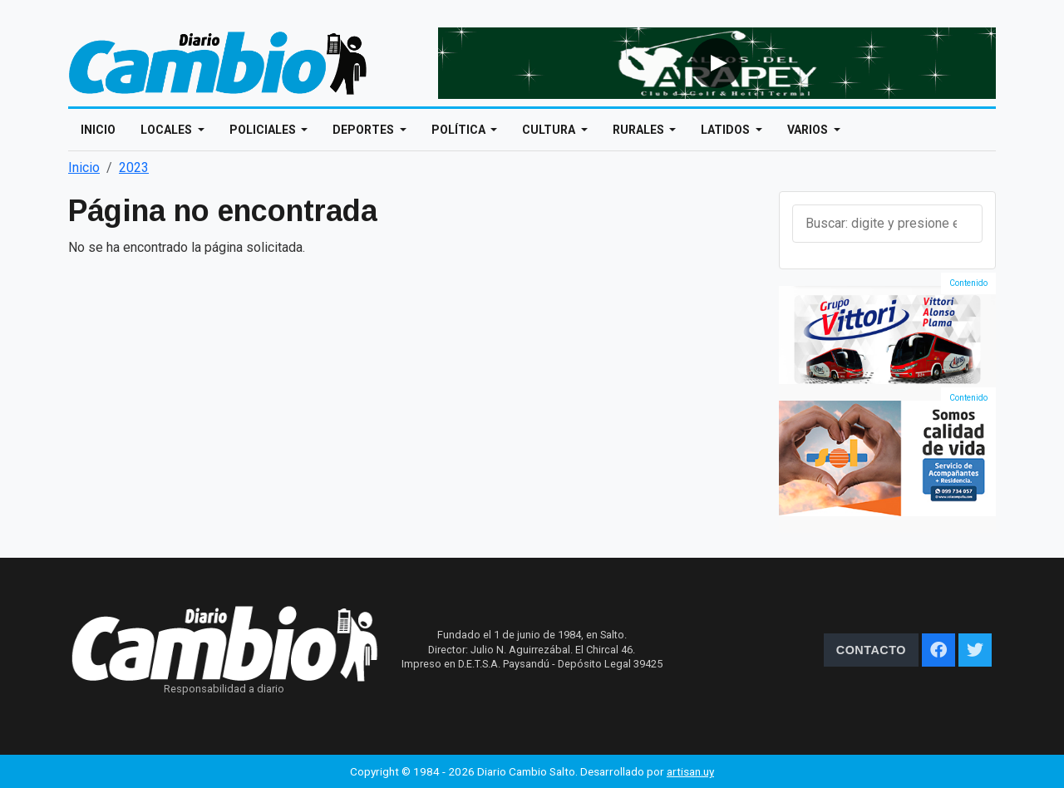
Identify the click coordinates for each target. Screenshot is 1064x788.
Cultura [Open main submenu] (550, 129)
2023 (134, 167)
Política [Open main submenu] (459, 129)
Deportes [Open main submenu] (364, 129)
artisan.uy (690, 771)
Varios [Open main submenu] (808, 129)
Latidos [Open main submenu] (726, 129)
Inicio (98, 129)
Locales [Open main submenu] (167, 129)
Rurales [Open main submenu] (640, 129)
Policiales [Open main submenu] (263, 129)
